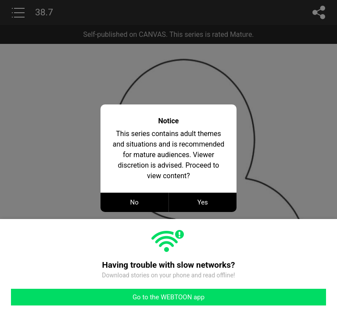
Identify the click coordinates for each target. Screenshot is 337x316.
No (134, 202)
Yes (202, 202)
